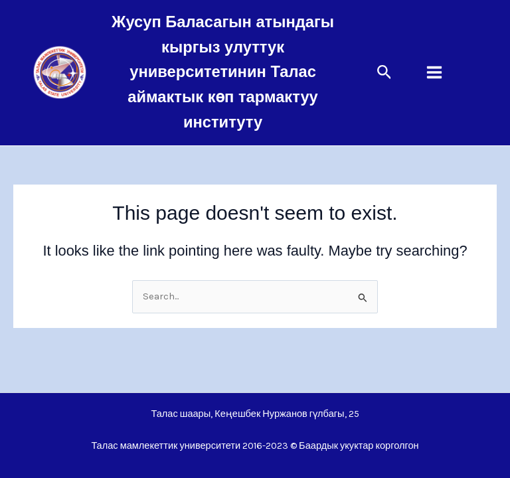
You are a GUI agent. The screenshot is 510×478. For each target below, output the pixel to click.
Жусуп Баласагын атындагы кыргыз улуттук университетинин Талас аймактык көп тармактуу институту (223, 72)
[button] (384, 73)
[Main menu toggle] (434, 72)
